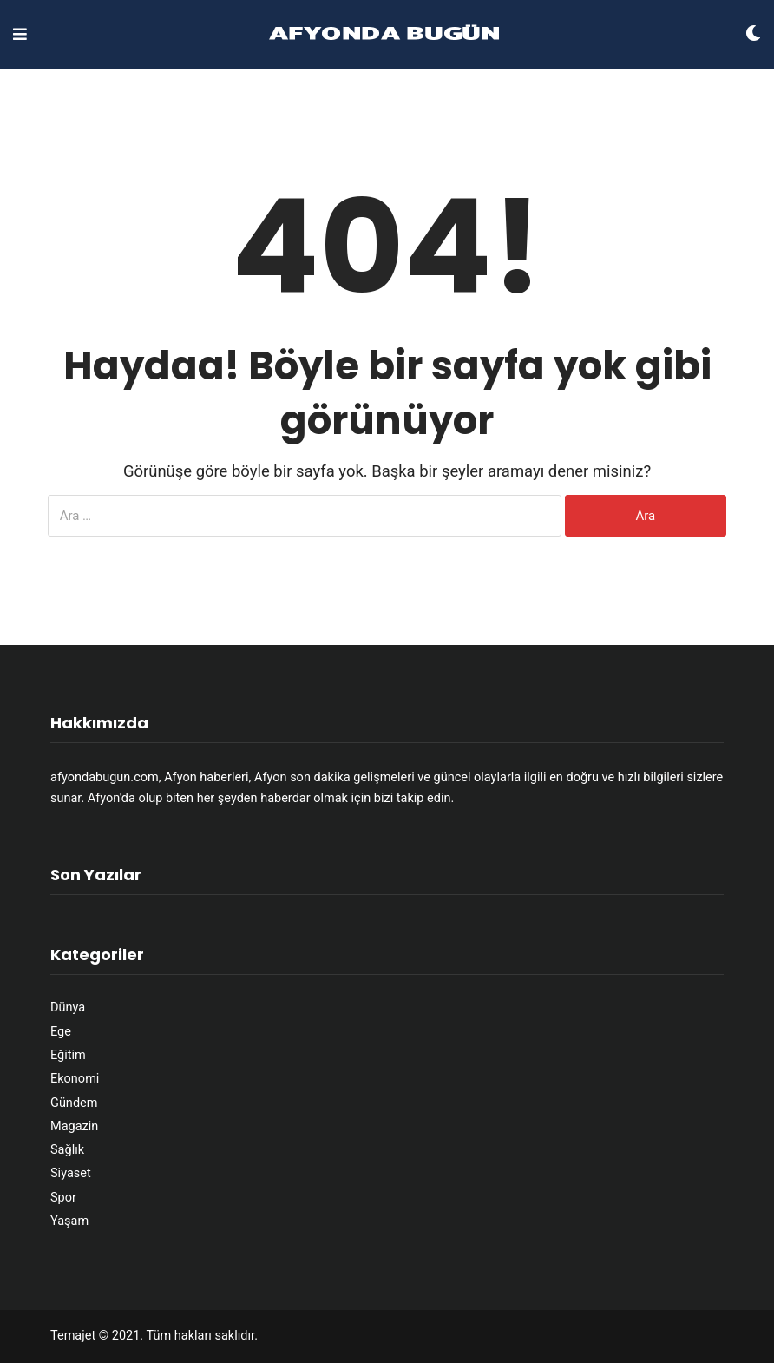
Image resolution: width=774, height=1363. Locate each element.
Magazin (74, 1126)
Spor (63, 1197)
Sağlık (67, 1149)
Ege (60, 1031)
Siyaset (70, 1173)
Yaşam (69, 1221)
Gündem (73, 1103)
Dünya (67, 1007)
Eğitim (68, 1055)
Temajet (72, 1335)
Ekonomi (74, 1078)
